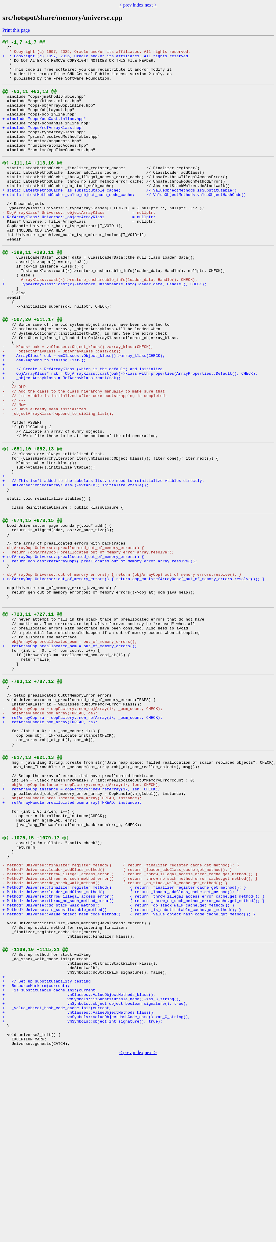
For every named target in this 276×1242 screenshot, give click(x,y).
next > (151, 4)
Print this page (16, 30)
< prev (125, 4)
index (138, 4)
